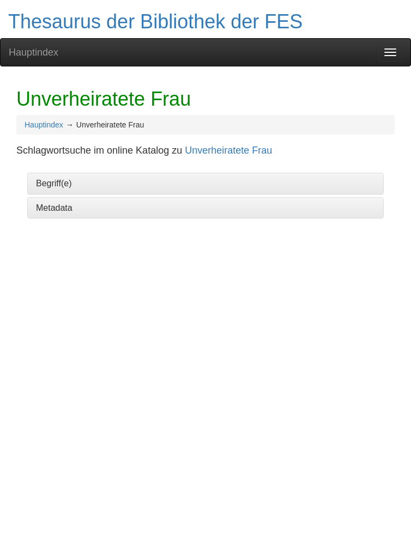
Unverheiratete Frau (228, 150)
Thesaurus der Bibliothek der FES (155, 21)
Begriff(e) (54, 183)
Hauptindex (33, 52)
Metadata (54, 207)
